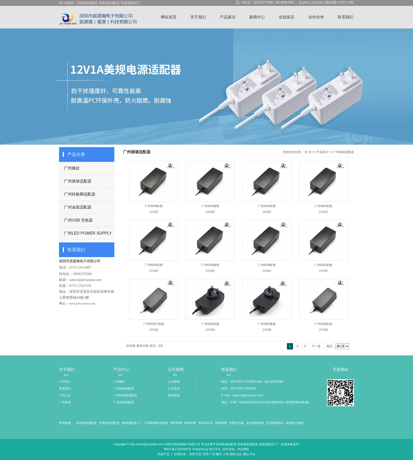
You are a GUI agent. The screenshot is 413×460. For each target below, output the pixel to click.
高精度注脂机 (295, 422)
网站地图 (331, 2)
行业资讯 (174, 388)
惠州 (219, 454)
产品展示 (228, 17)
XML (351, 2)
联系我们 (346, 17)
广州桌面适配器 (77, 207)
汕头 (239, 454)
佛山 (246, 454)
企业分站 (317, 2)
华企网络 (243, 449)
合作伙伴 (316, 17)
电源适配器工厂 (131, 3)
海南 (232, 454)
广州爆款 (72, 168)
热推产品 (163, 454)
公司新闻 (174, 381)
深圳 (192, 454)
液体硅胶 (190, 422)
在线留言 (287, 17)
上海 (226, 454)
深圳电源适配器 (87, 3)
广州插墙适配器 (77, 181)
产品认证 (65, 395)
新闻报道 (174, 395)
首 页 (308, 152)
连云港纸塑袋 (255, 422)
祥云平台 (215, 449)
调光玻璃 (176, 422)
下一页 (316, 346)
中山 (252, 454)
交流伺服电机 (275, 422)
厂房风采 (65, 402)
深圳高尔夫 (205, 422)
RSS (342, 2)
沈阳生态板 (236, 422)
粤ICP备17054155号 (177, 449)
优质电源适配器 (109, 3)
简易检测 (221, 422)
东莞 (205, 454)
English (304, 2)
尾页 (329, 346)
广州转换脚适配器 (79, 194)
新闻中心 (257, 17)
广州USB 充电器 (78, 220)
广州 (212, 454)
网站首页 (169, 17)
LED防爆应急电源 (156, 422)
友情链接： (66, 422)
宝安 (199, 454)
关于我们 (198, 17)
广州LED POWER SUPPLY (88, 233)
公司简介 (65, 381)
